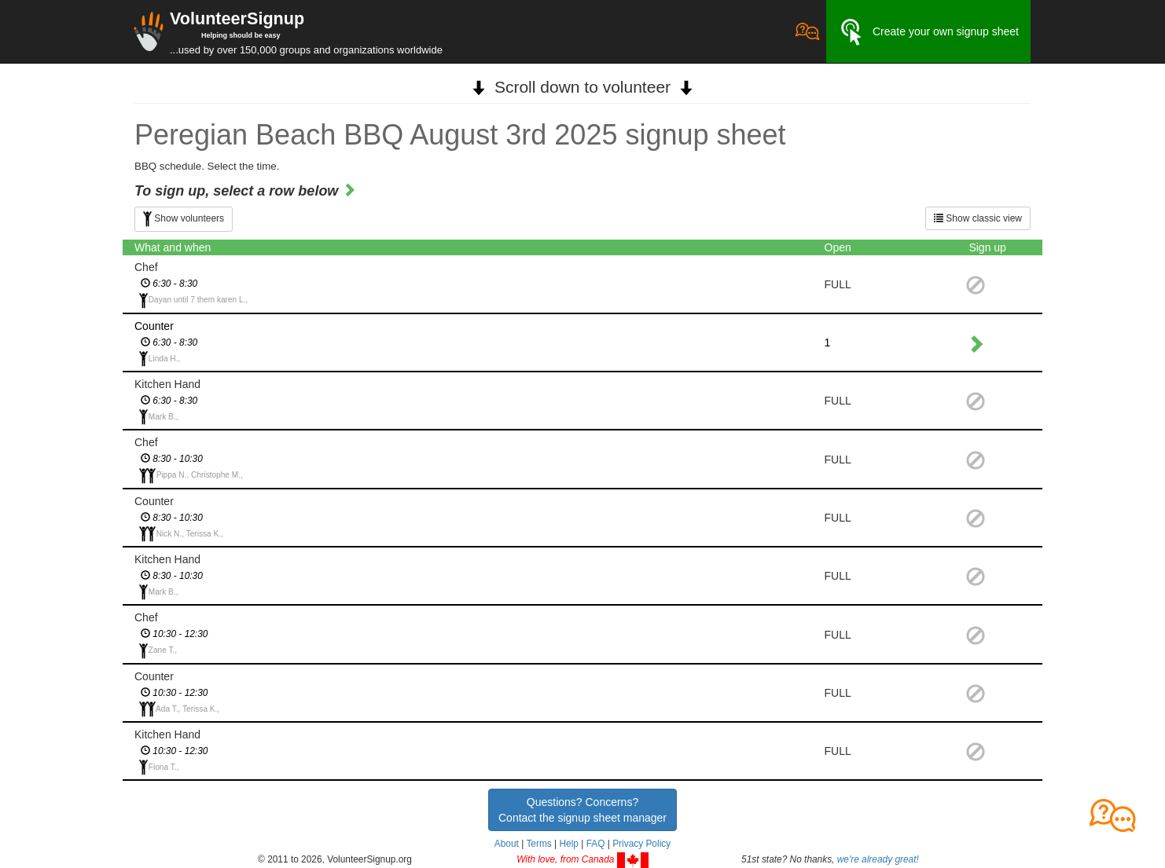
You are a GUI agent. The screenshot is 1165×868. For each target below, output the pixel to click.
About (506, 843)
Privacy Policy (641, 843)
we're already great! (878, 859)
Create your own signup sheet (928, 32)
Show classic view (978, 218)
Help (568, 843)
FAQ (595, 843)
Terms (538, 843)
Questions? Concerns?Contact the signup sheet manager (582, 810)
